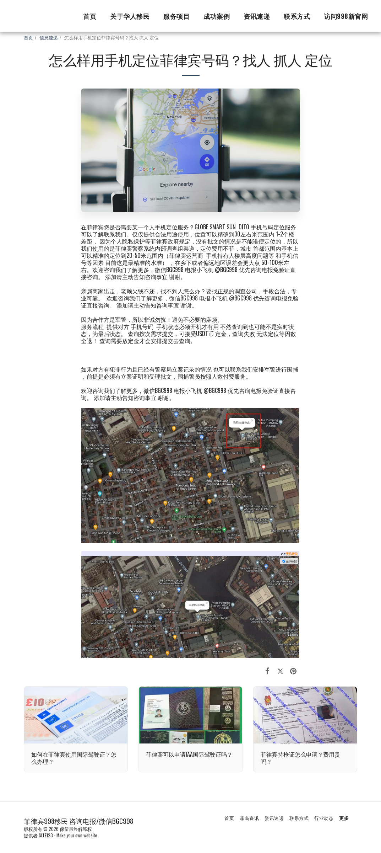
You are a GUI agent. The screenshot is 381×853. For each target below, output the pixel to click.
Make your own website (76, 835)
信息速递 (48, 37)
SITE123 (46, 835)
